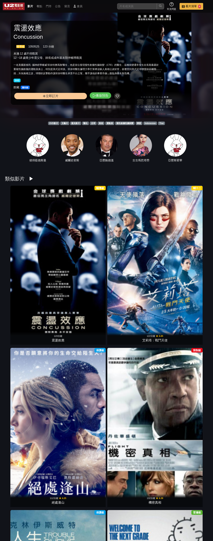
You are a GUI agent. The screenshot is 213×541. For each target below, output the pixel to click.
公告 (58, 6)
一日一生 (119, 493)
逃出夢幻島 (93, 266)
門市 (49, 6)
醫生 (85, 123)
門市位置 (115, 516)
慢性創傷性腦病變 (124, 123)
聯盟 (139, 123)
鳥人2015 (15, 447)
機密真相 (93, 221)
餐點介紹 (98, 516)
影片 (30, 6)
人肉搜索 (197, 266)
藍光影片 (75, 123)
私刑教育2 (171, 266)
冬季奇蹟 (93, 493)
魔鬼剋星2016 (119, 357)
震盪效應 (15, 221)
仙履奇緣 (145, 402)
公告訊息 (132, 516)
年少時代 (119, 447)
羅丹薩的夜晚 (15, 266)
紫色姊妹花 (145, 357)
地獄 (42, 357)
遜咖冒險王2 (145, 221)
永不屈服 (41, 447)
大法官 (145, 447)
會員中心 (201, 516)
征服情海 (41, 266)
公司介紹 (184, 516)
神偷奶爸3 (93, 311)
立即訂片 (36, 108)
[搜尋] (137, 6)
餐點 (39, 6)
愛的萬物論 (67, 447)
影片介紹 (80, 516)
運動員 (110, 123)
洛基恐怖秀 (171, 357)
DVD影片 (53, 123)
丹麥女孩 (197, 357)
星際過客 (171, 311)
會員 (78, 6)
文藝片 (65, 123)
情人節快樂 (171, 221)
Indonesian (150, 123)
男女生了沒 (197, 221)
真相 (101, 123)
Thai (161, 123)
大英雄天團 (93, 447)
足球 (93, 123)
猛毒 (145, 266)
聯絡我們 (149, 516)
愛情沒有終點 (93, 402)
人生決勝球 (119, 221)
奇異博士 (197, 311)
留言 (67, 6)
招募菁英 (167, 516)
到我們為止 (67, 266)
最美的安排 (145, 311)
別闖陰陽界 (67, 311)
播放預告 (73, 107)
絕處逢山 (67, 221)
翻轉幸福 (15, 402)
